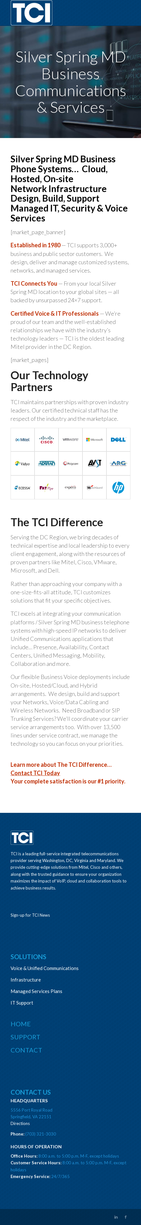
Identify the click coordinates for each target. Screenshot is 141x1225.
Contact (26, 1050)
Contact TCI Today (35, 772)
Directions (20, 1123)
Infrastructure (26, 979)
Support (25, 1037)
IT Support (22, 1002)
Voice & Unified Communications (45, 968)
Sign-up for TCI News (30, 915)
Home (21, 1024)
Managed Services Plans (36, 991)
